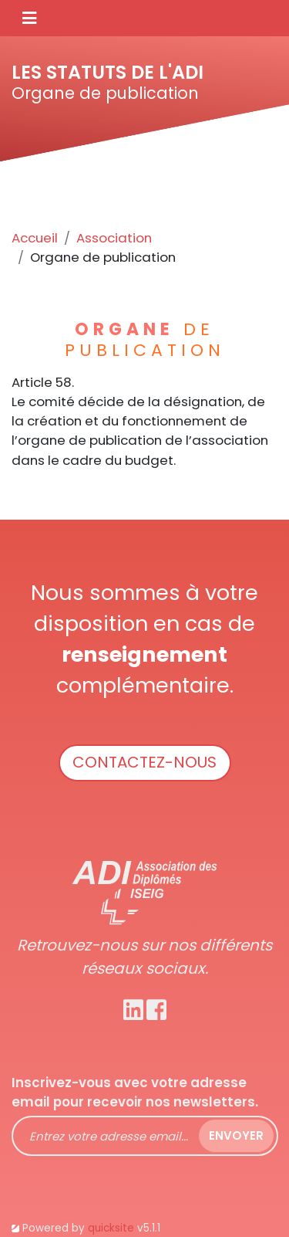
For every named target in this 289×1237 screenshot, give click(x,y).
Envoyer (236, 1135)
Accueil (35, 238)
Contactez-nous (144, 762)
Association (114, 238)
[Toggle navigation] (29, 18)
